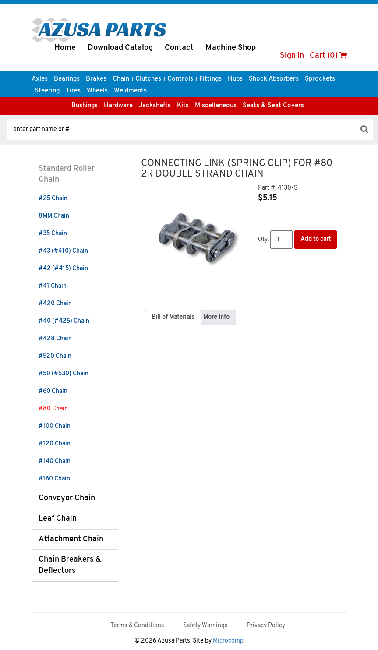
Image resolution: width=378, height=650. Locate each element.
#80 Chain (53, 409)
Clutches (148, 79)
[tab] (173, 317)
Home (65, 48)
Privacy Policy (266, 625)
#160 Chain (54, 479)
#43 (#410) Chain (63, 251)
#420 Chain (55, 303)
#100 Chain (55, 426)
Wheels (97, 91)
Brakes (96, 79)
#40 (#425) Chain (64, 321)
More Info (216, 317)
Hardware (118, 105)
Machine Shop (230, 48)
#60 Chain (53, 391)
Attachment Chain (71, 539)
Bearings (67, 79)
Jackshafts (155, 105)
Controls (180, 79)
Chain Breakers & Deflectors (70, 565)
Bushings (84, 105)
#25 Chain (53, 198)
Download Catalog (120, 48)
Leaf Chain (58, 519)
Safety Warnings (205, 625)
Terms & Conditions (137, 625)
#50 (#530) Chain (63, 374)
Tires (73, 91)
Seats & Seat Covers (273, 105)
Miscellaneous (216, 105)
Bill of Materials (173, 317)
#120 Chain (55, 444)
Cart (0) (328, 56)
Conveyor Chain (67, 498)
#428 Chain (55, 339)
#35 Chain (53, 233)
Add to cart (315, 239)
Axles (40, 79)
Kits (183, 105)
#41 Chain (53, 286)
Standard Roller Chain (67, 174)
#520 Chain (55, 356)
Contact (179, 48)
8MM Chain (54, 216)
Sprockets (320, 79)
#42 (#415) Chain (63, 268)
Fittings (210, 79)
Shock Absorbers (274, 79)
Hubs (235, 79)
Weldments (130, 91)
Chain (121, 79)
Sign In (292, 56)
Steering (47, 91)
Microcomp (228, 641)
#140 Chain (55, 461)
